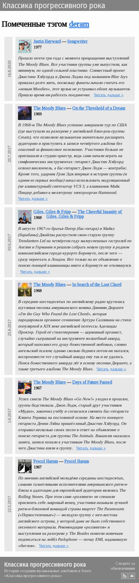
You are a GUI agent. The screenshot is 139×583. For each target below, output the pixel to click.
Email (132, 576)
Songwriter (77, 41)
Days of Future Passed (92, 382)
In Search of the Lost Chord (96, 284)
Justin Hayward (47, 41)
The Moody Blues (49, 108)
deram (79, 23)
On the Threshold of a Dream (98, 108)
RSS (124, 576)
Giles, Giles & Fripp (52, 211)
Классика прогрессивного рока (53, 5)
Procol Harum (45, 461)
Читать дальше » (108, 95)
